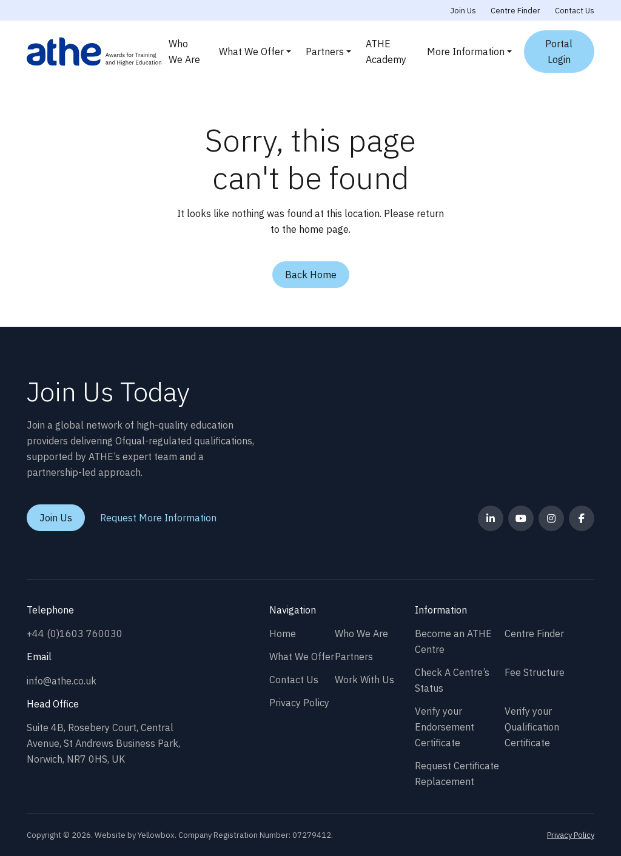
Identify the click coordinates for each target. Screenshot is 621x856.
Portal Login (558, 51)
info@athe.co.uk (61, 681)
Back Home (311, 275)
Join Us (463, 10)
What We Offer (251, 51)
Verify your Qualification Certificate (532, 727)
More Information (466, 51)
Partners (325, 51)
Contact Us (574, 10)
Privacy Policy (299, 703)
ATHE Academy (386, 51)
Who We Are (184, 51)
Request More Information (158, 518)
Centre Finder (515, 10)
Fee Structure (535, 672)
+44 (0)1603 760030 (75, 633)
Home (282, 633)
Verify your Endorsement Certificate (444, 727)
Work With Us (364, 680)
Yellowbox (156, 835)
